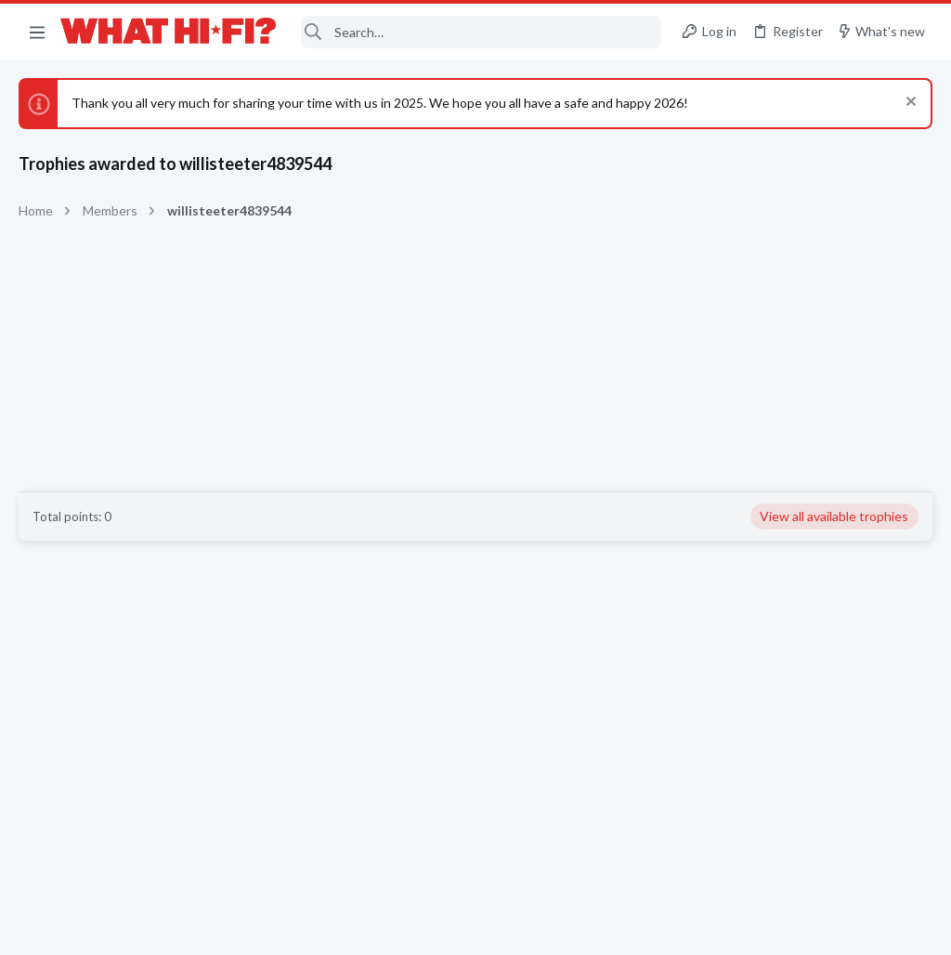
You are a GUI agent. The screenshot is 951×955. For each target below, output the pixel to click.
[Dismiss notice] (909, 103)
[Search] (481, 32)
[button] (37, 31)
